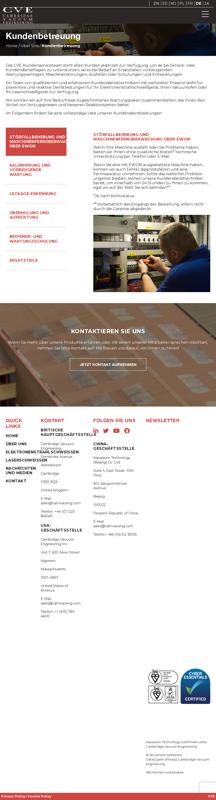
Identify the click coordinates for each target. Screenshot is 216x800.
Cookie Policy (39, 796)
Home (11, 46)
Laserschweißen (26, 460)
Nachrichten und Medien (21, 470)
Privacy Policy (13, 796)
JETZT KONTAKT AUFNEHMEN (108, 364)
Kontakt (16, 481)
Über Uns (30, 46)
